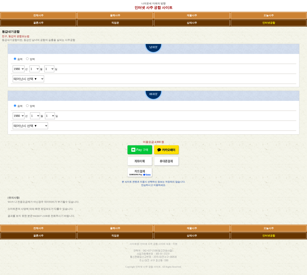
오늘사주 (269, 15)
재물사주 (192, 15)
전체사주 (38, 15)
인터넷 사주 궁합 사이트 (153, 8)
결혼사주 (38, 22)
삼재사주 (192, 22)
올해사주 (115, 15)
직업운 (115, 22)
